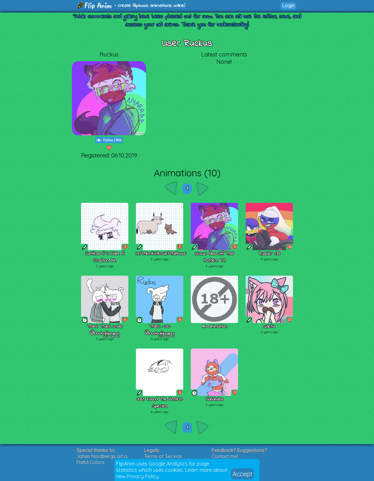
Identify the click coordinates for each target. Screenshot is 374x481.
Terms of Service (163, 456)
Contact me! (225, 456)
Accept (242, 474)
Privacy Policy (143, 476)
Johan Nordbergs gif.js (102, 456)
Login (288, 6)
